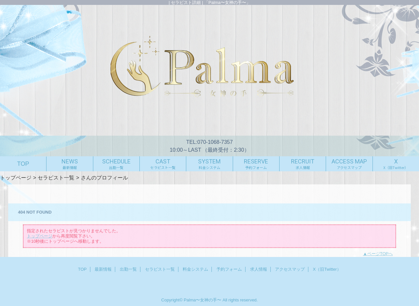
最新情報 (103, 269)
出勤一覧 (128, 269)
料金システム (195, 269)
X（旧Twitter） (327, 269)
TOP (23, 164)
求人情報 (258, 269)
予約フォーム (229, 269)
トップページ (15, 177)
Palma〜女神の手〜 (202, 300)
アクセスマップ (290, 269)
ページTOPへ (380, 255)
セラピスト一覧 (56, 177)
